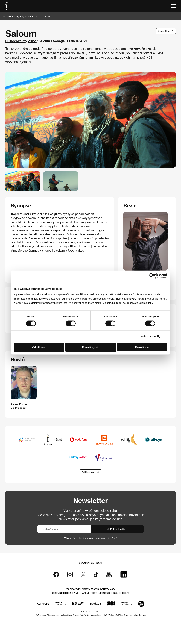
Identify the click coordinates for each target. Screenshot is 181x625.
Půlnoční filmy (16, 41)
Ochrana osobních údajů (96, 615)
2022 (32, 41)
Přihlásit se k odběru (117, 529)
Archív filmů (164, 31)
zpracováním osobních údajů (103, 538)
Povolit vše (142, 347)
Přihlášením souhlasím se (90, 538)
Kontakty (142, 615)
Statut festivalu (130, 615)
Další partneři (88, 472)
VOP (83, 615)
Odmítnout (39, 347)
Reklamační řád (115, 615)
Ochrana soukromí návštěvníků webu (63, 615)
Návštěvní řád (40, 615)
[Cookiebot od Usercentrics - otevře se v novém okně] (151, 276)
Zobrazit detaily (150, 336)
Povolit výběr (90, 347)
